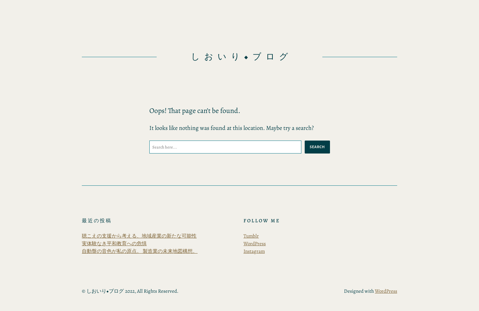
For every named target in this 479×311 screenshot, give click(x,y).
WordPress (254, 243)
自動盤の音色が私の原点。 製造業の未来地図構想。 (140, 251)
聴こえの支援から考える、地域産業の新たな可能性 (139, 236)
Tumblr (251, 236)
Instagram (254, 251)
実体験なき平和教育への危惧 (114, 243)
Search (317, 147)
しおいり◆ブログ (241, 56)
